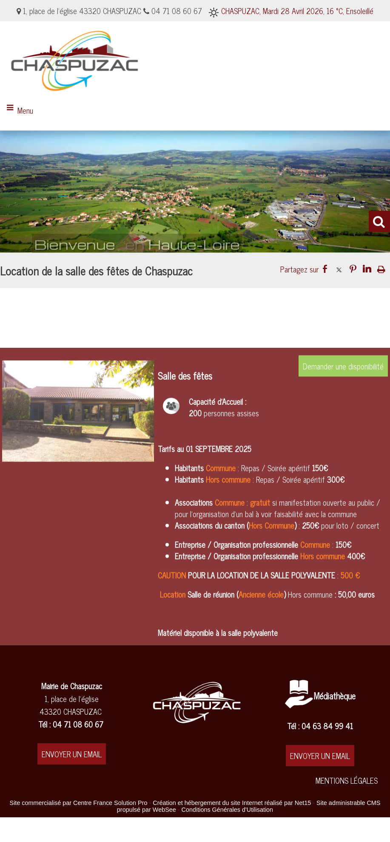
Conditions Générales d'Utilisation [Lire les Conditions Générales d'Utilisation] (227, 809)
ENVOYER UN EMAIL (72, 753)
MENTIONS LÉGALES (347, 780)
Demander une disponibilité (343, 468)
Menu (25, 110)
